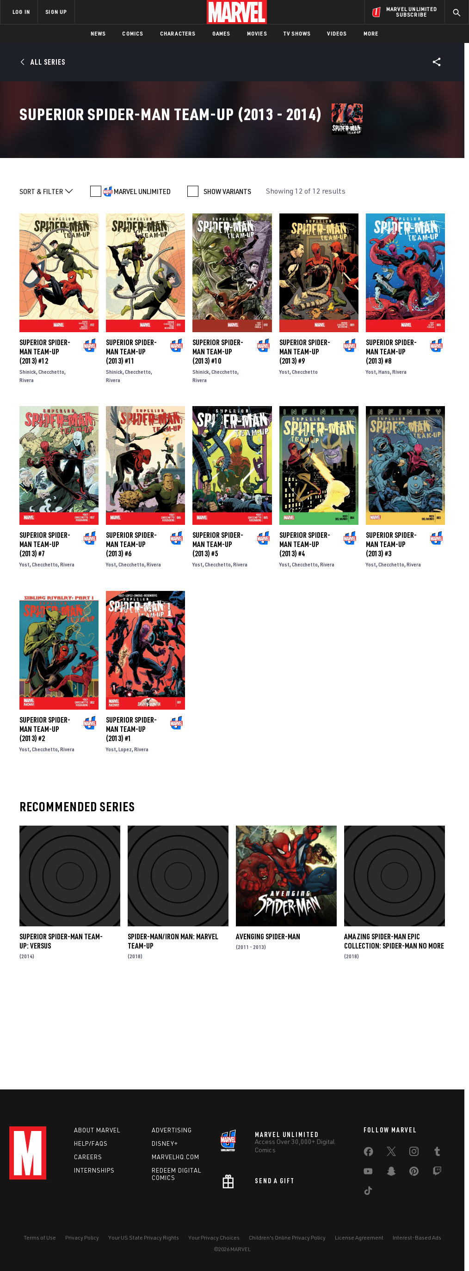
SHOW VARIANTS (227, 284)
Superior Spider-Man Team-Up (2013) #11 (131, 445)
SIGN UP (56, 11)
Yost (284, 465)
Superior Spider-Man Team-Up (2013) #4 (304, 638)
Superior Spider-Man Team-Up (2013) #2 (44, 822)
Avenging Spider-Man (268, 1029)
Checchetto (51, 465)
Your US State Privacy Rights (143, 1237)
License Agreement (359, 1237)
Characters (178, 33)
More (371, 33)
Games (221, 33)
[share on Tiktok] (368, 1192)
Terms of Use (40, 1237)
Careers (88, 1157)
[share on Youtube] (368, 1173)
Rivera (26, 473)
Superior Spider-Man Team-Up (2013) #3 (391, 638)
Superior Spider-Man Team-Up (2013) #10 (217, 445)
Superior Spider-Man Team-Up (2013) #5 (217, 638)
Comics (132, 33)
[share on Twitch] (437, 1173)
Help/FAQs (91, 1143)
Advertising (172, 1130)
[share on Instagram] (414, 1153)
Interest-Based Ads (417, 1237)
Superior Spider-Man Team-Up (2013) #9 (304, 445)
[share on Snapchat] (391, 1173)
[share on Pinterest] (414, 1173)
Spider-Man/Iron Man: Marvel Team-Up (173, 1034)
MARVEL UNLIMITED (142, 284)
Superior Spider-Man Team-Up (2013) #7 (44, 638)
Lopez (125, 842)
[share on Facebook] (368, 1153)
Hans (384, 465)
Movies (257, 33)
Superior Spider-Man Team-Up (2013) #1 (131, 822)
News (98, 33)
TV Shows (297, 33)
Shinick (27, 465)
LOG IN (21, 11)
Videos (336, 33)
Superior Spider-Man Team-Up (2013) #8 (391, 445)
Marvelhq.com (175, 1157)
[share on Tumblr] (437, 1153)
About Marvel (97, 1130)
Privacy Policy (82, 1237)
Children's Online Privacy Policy (287, 1237)
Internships (94, 1170)
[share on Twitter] (391, 1153)
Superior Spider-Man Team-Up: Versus (61, 1034)
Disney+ (165, 1143)
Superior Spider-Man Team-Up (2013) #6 (131, 638)
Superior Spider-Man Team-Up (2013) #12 (44, 445)
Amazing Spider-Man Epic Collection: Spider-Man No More (394, 1034)
